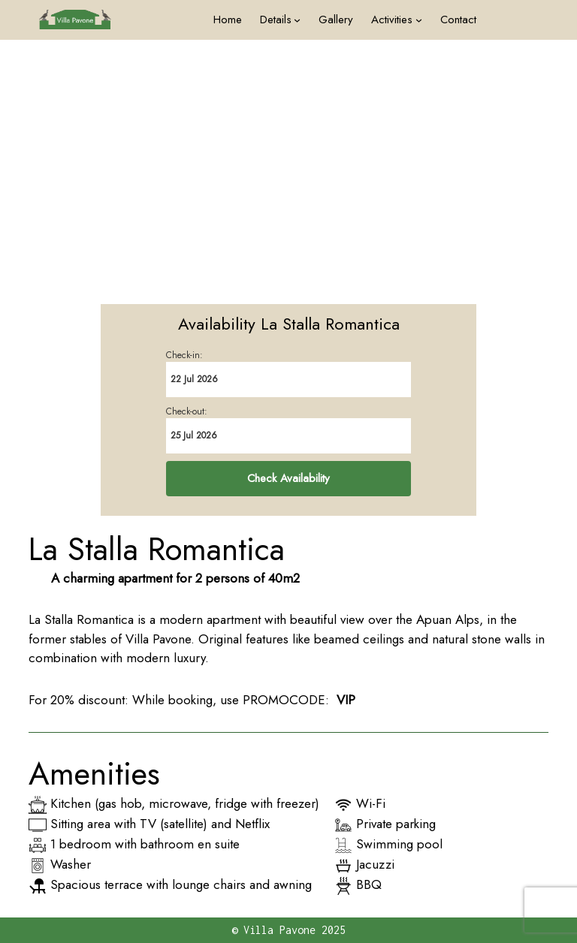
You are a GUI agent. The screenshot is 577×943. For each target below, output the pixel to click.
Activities (391, 19)
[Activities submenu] (418, 20)
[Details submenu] (297, 20)
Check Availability (288, 478)
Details (276, 19)
